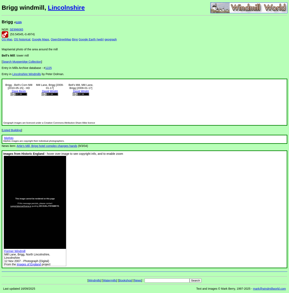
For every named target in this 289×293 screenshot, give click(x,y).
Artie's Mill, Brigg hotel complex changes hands (47, 146)
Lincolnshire (66, 7)
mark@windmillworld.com (269, 288)
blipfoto (8, 138)
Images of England (29, 264)
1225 (19, 22)
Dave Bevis (19, 91)
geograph (110, 39)
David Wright (50, 91)
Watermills (109, 280)
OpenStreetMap (61, 39)
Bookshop (125, 280)
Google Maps (40, 39)
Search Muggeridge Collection (21, 61)
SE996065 (16, 29)
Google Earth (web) (91, 39)
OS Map (7, 39)
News (138, 280)
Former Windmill (14, 251)
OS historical (22, 39)
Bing (75, 39)
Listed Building (11, 130)
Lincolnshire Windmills (26, 74)
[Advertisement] (273, 80)
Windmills (94, 280)
